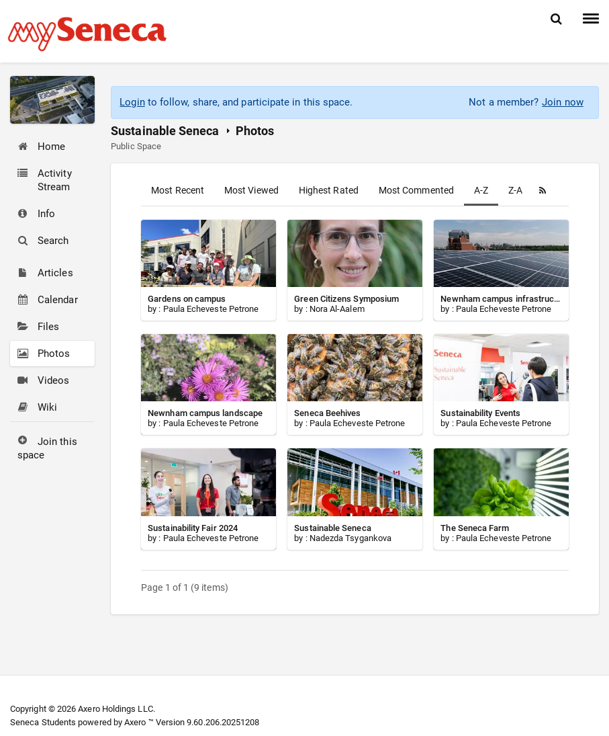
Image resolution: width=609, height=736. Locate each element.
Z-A (515, 190)
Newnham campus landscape (205, 413)
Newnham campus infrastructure (504, 299)
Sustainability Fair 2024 (193, 528)
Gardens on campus (187, 299)
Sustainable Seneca (165, 131)
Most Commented (416, 190)
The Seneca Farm (474, 528)
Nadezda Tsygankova (350, 538)
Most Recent (177, 190)
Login (132, 102)
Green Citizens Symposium (346, 299)
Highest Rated (329, 190)
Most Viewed (251, 190)
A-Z (481, 190)
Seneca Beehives (327, 413)
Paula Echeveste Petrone (211, 309)
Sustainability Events (480, 413)
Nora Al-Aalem (337, 309)
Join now (562, 102)
